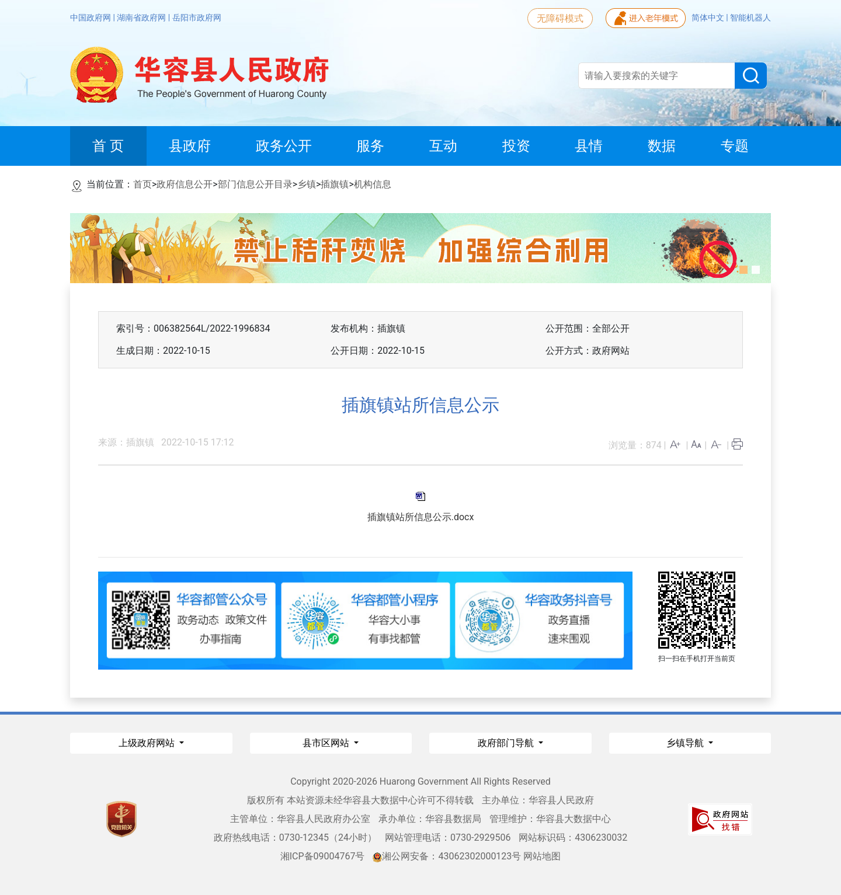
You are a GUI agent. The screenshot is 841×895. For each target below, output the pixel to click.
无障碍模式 (560, 18)
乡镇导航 (686, 742)
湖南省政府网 (142, 17)
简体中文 (708, 17)
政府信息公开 (185, 184)
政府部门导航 (507, 742)
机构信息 (372, 184)
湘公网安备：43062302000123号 (447, 856)
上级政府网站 (148, 742)
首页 (142, 184)
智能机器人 (750, 17)
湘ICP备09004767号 (322, 856)
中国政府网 (91, 17)
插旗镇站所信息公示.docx (420, 517)
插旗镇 (335, 184)
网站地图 (542, 856)
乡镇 (306, 184)
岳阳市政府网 (196, 17)
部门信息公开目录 (255, 184)
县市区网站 (327, 742)
